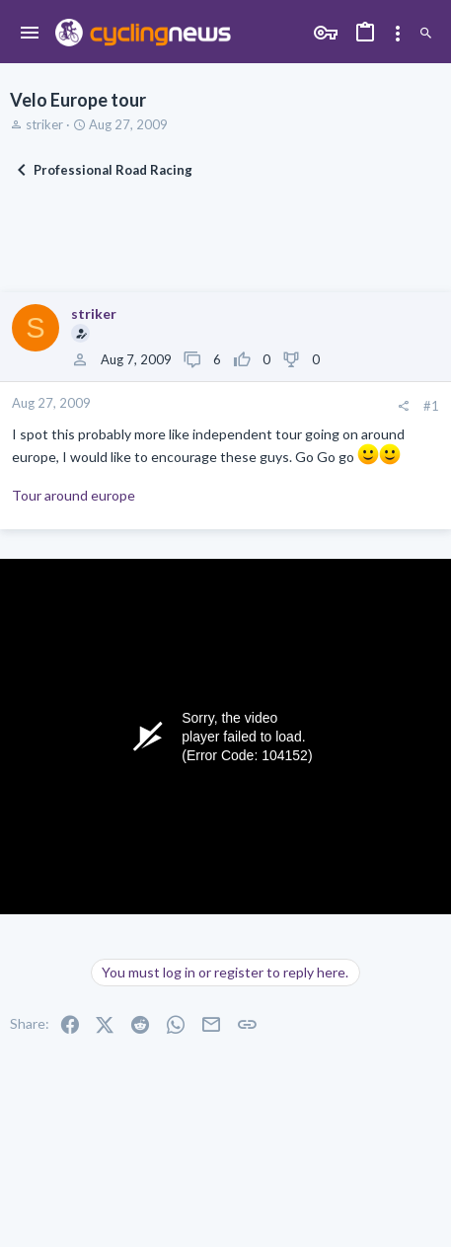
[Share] (403, 406)
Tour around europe (73, 495)
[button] (30, 33)
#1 (431, 406)
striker (44, 124)
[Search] (426, 33)
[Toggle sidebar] (398, 33)
